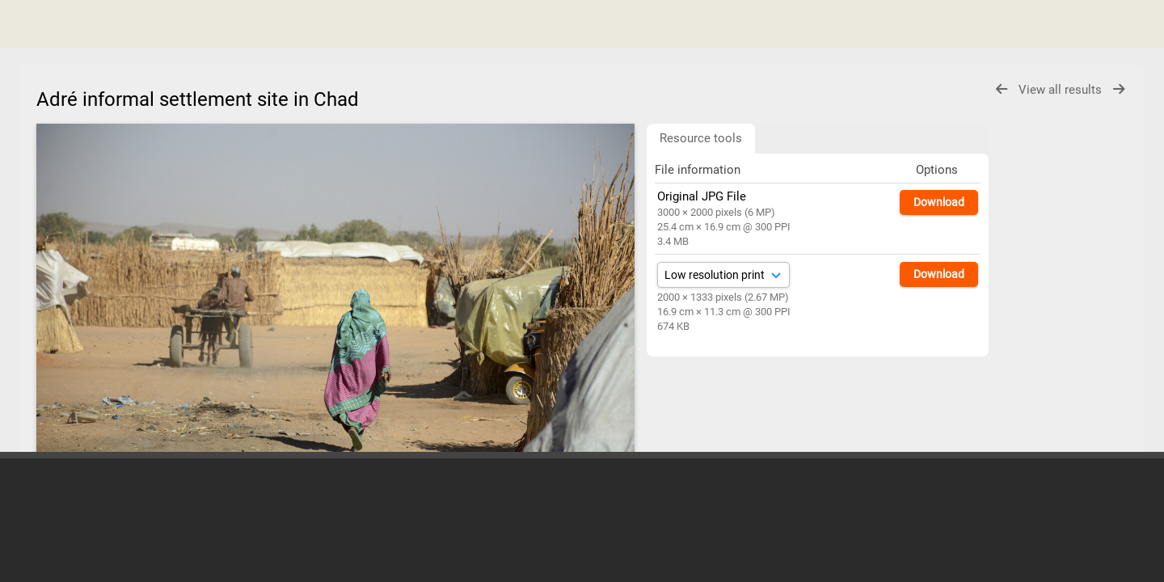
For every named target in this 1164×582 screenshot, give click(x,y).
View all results (1061, 89)
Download (938, 202)
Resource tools (701, 138)
